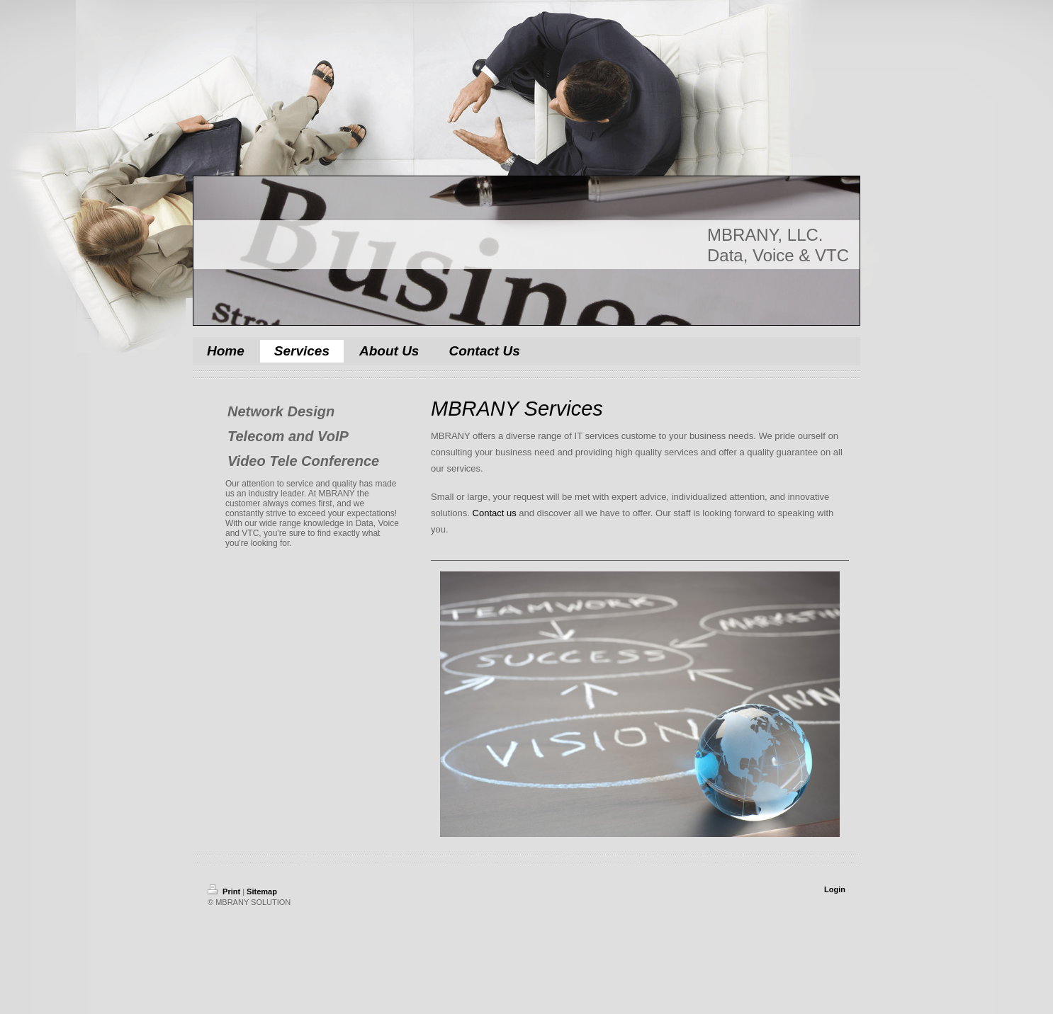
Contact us (495, 513)
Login (834, 889)
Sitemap (262, 891)
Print (225, 891)
